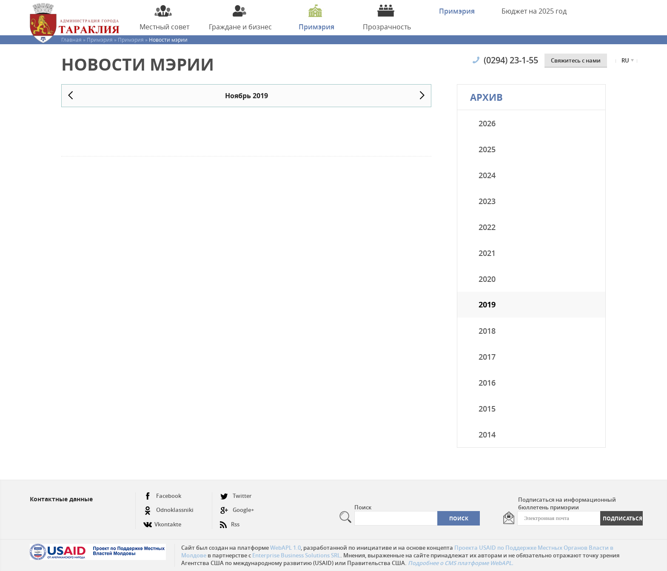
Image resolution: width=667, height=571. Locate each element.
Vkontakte (162, 521)
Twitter (236, 496)
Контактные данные (61, 499)
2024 (487, 175)
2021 (487, 253)
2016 (487, 383)
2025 (487, 149)
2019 (487, 304)
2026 (487, 123)
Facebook (162, 496)
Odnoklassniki (168, 510)
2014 (487, 434)
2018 (487, 331)
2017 (487, 357)
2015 (487, 408)
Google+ (237, 510)
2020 (487, 279)
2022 (487, 227)
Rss (229, 521)
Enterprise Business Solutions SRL (296, 555)
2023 (487, 201)
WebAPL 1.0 (285, 547)
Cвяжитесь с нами (576, 60)
